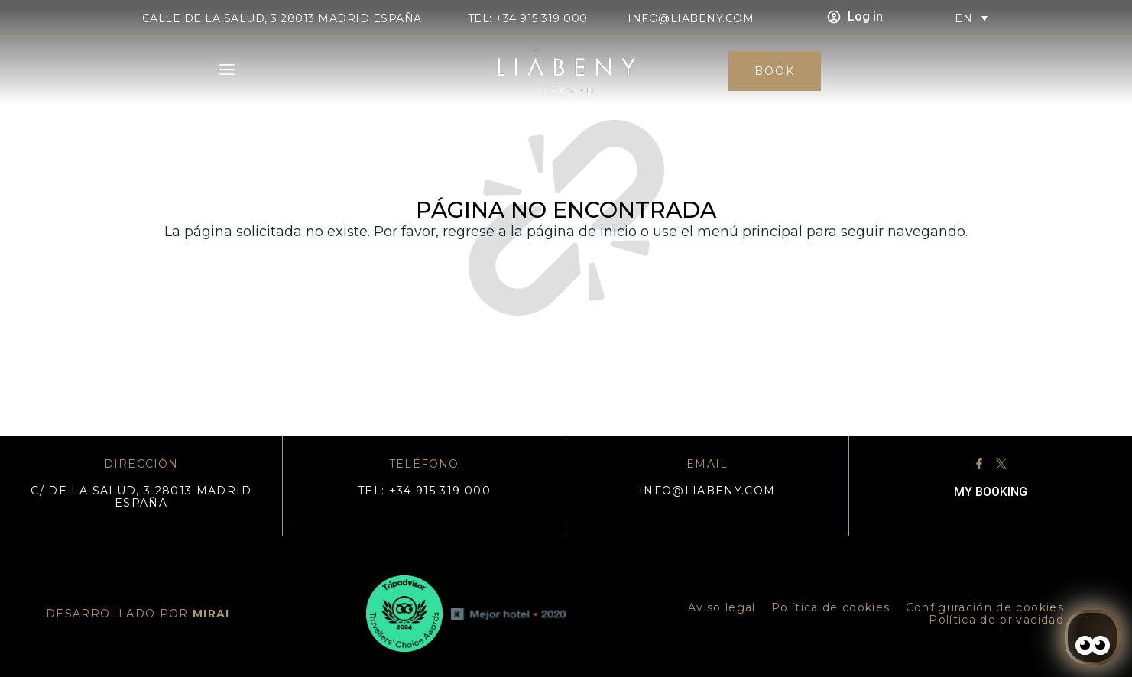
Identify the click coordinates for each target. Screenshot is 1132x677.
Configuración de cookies (985, 607)
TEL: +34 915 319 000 (528, 18)
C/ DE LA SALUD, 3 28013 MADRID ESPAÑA (141, 497)
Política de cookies (830, 607)
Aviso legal (722, 607)
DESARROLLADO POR (138, 613)
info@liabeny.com (691, 18)
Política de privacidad (996, 620)
